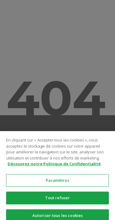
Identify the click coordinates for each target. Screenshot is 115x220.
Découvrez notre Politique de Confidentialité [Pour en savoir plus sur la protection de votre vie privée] (54, 167)
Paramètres (57, 183)
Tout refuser (57, 201)
